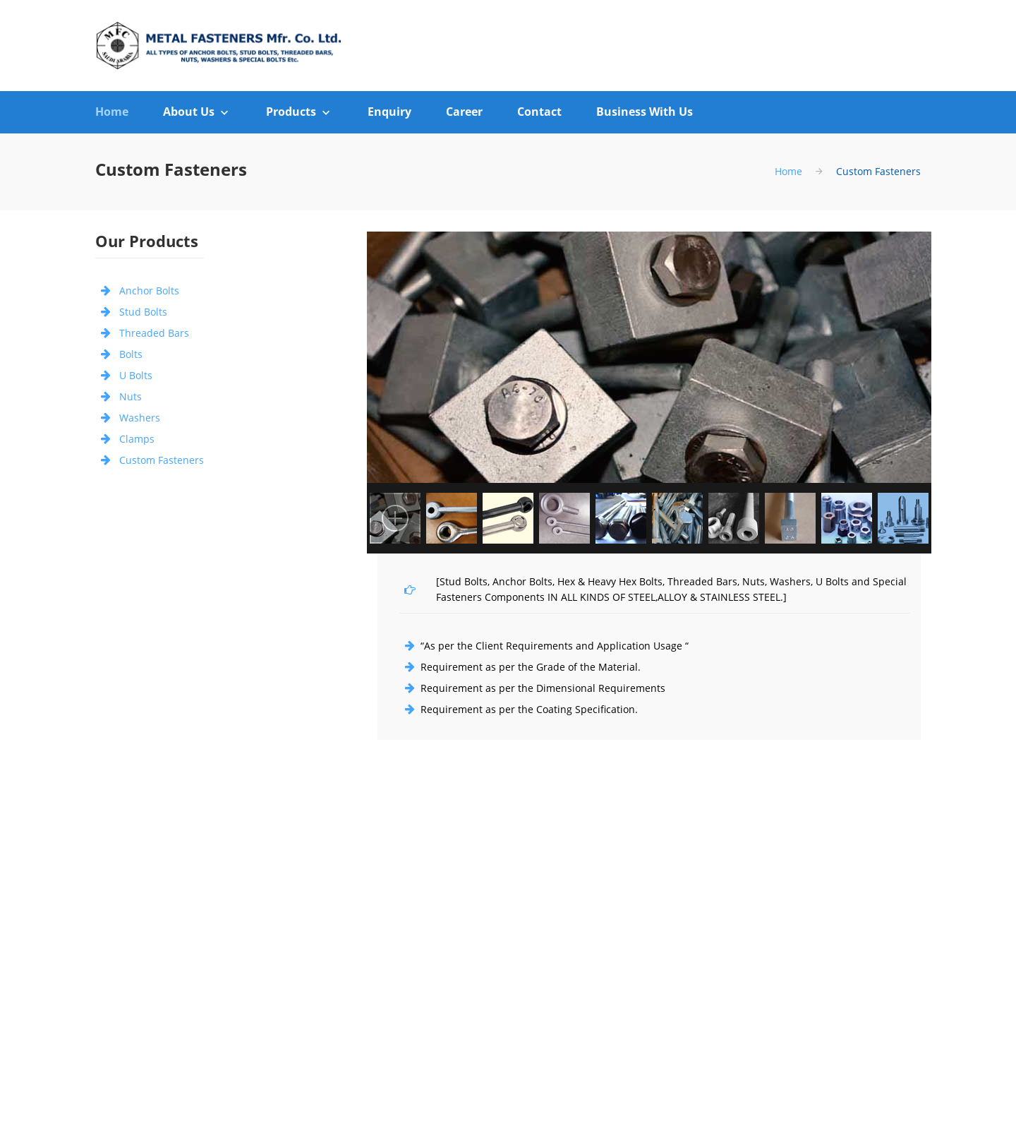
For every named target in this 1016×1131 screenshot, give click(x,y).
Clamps (137, 438)
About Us (188, 111)
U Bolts (135, 375)
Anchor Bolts (149, 290)
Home (111, 111)
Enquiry (389, 111)
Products (291, 111)
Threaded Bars (154, 333)
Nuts (130, 396)
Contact (539, 111)
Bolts (131, 354)
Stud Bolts (143, 311)
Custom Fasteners (161, 460)
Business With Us (644, 111)
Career (464, 111)
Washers (139, 417)
